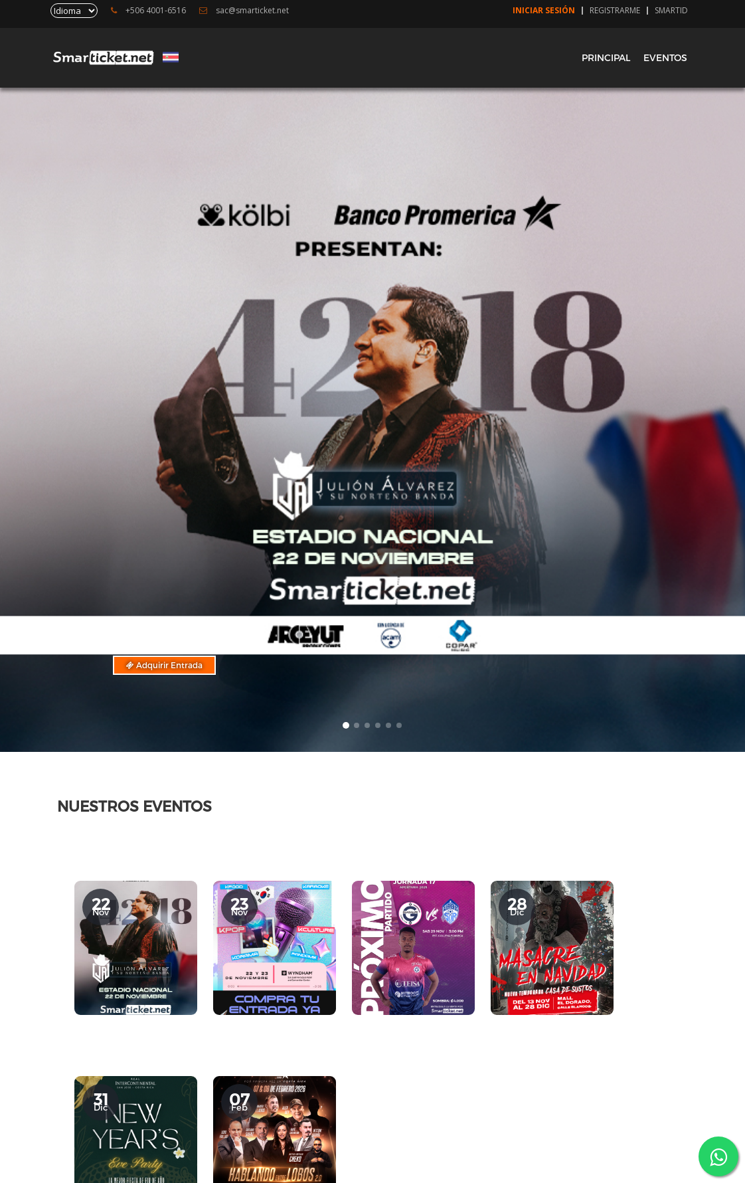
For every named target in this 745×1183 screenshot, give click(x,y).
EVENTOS (665, 57)
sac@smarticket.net (244, 11)
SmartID (671, 11)
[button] (346, 725)
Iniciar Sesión (544, 11)
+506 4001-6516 (148, 11)
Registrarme (615, 11)
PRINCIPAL (606, 57)
